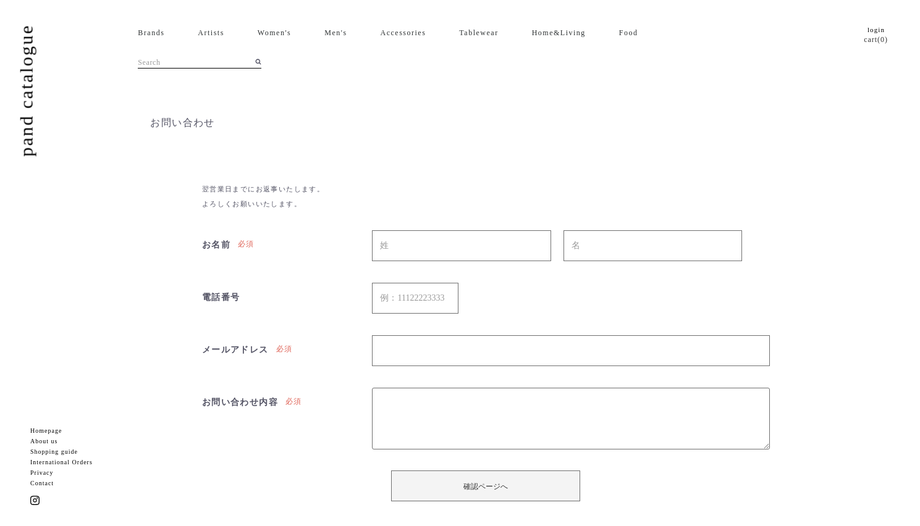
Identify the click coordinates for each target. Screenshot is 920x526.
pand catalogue (26, 90)
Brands (151, 32)
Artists (211, 32)
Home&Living (559, 32)
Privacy (42, 472)
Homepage (46, 430)
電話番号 (221, 297)
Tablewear (478, 32)
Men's (335, 32)
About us (43, 441)
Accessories (403, 32)
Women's (274, 32)
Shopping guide (54, 451)
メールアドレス (235, 349)
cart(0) (876, 39)
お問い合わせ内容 (240, 402)
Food (628, 32)
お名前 (216, 244)
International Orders (61, 462)
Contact (42, 483)
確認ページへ (485, 486)
